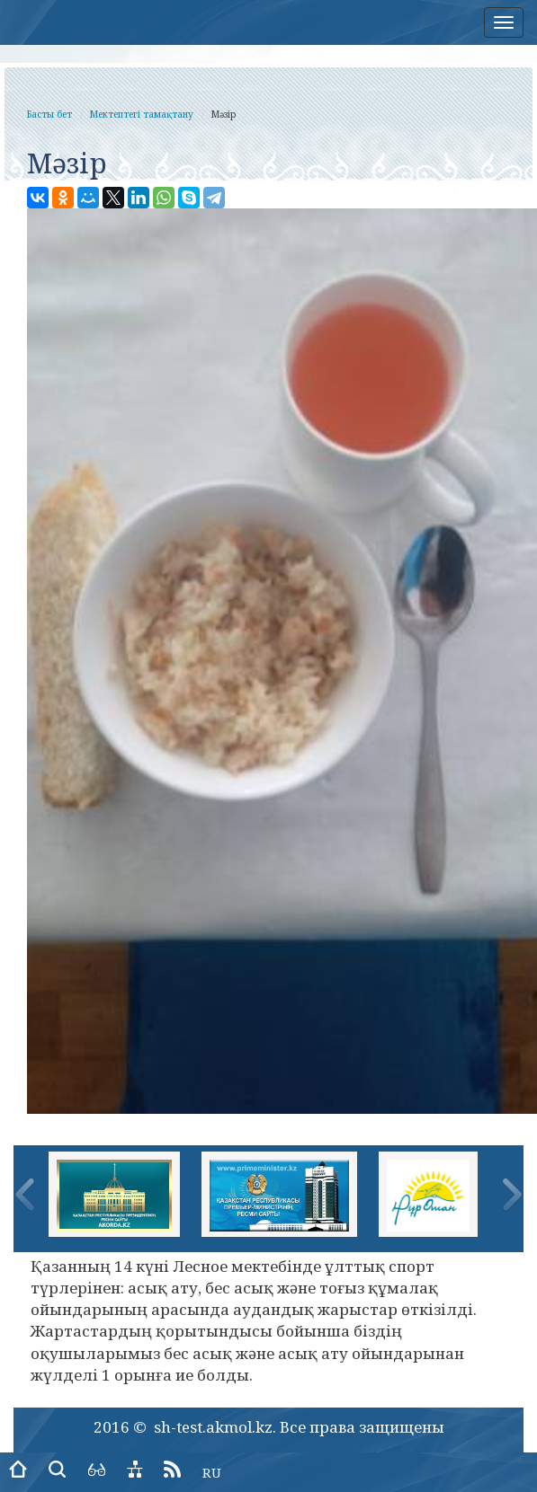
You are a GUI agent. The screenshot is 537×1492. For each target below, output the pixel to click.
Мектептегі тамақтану (141, 114)
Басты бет (49, 114)
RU (211, 1472)
